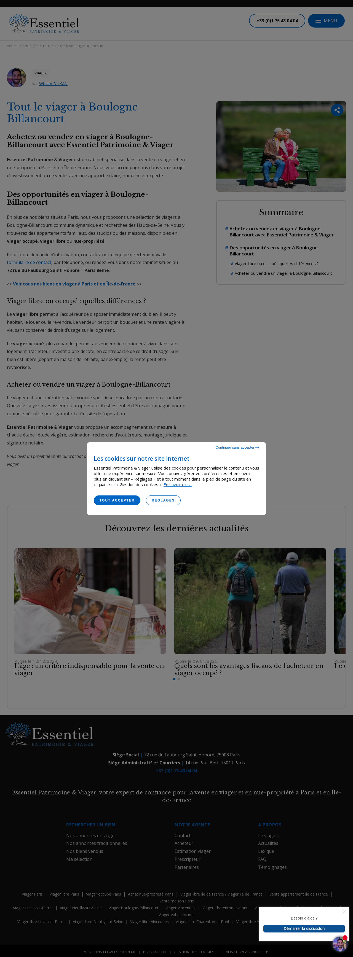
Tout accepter (117, 500)
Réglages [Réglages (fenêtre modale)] (163, 500)
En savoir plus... (178, 484)
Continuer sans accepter (237, 447)
